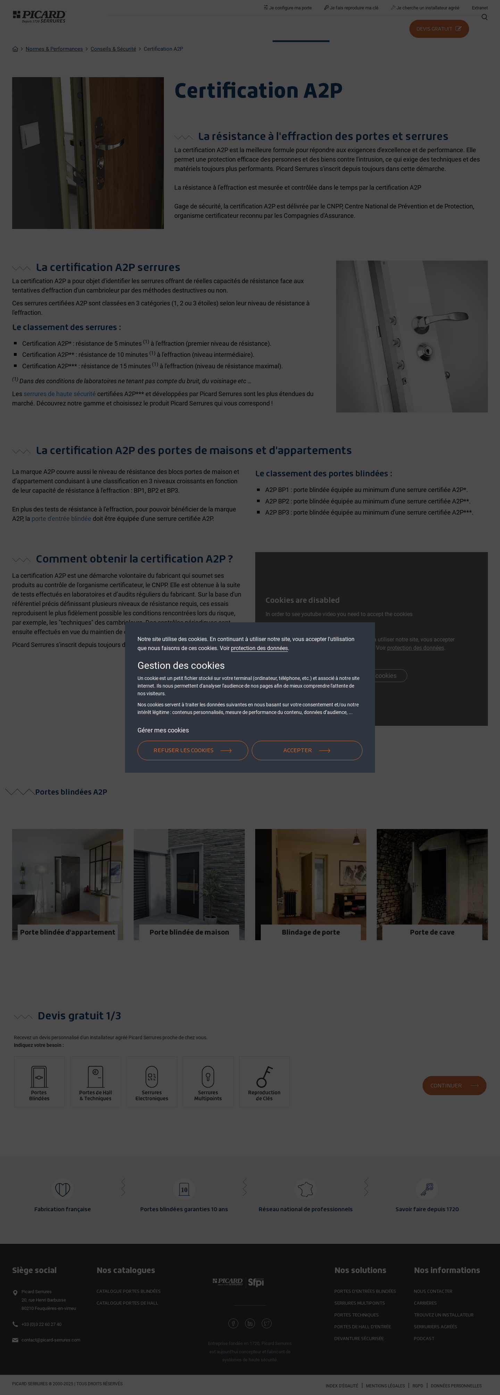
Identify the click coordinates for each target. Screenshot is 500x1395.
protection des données (259, 648)
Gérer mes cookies (163, 730)
